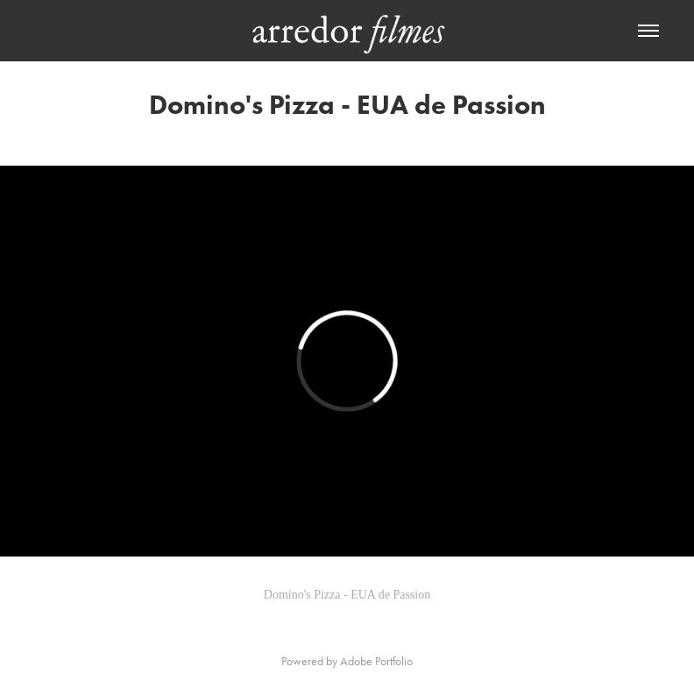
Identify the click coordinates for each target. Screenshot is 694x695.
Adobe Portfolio (376, 661)
